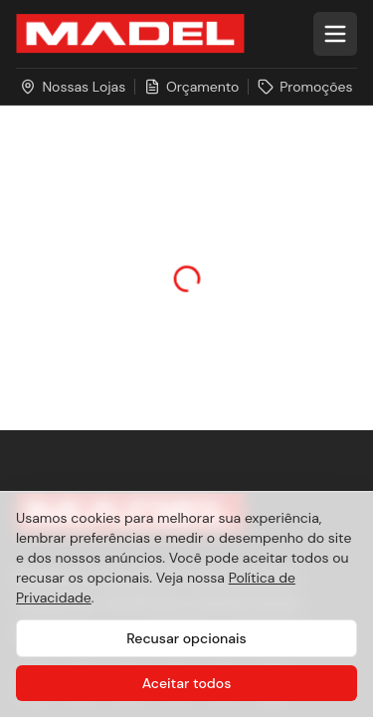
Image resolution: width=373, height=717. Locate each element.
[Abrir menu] (335, 34)
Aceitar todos (187, 683)
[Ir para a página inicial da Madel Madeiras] (130, 34)
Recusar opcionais (186, 638)
